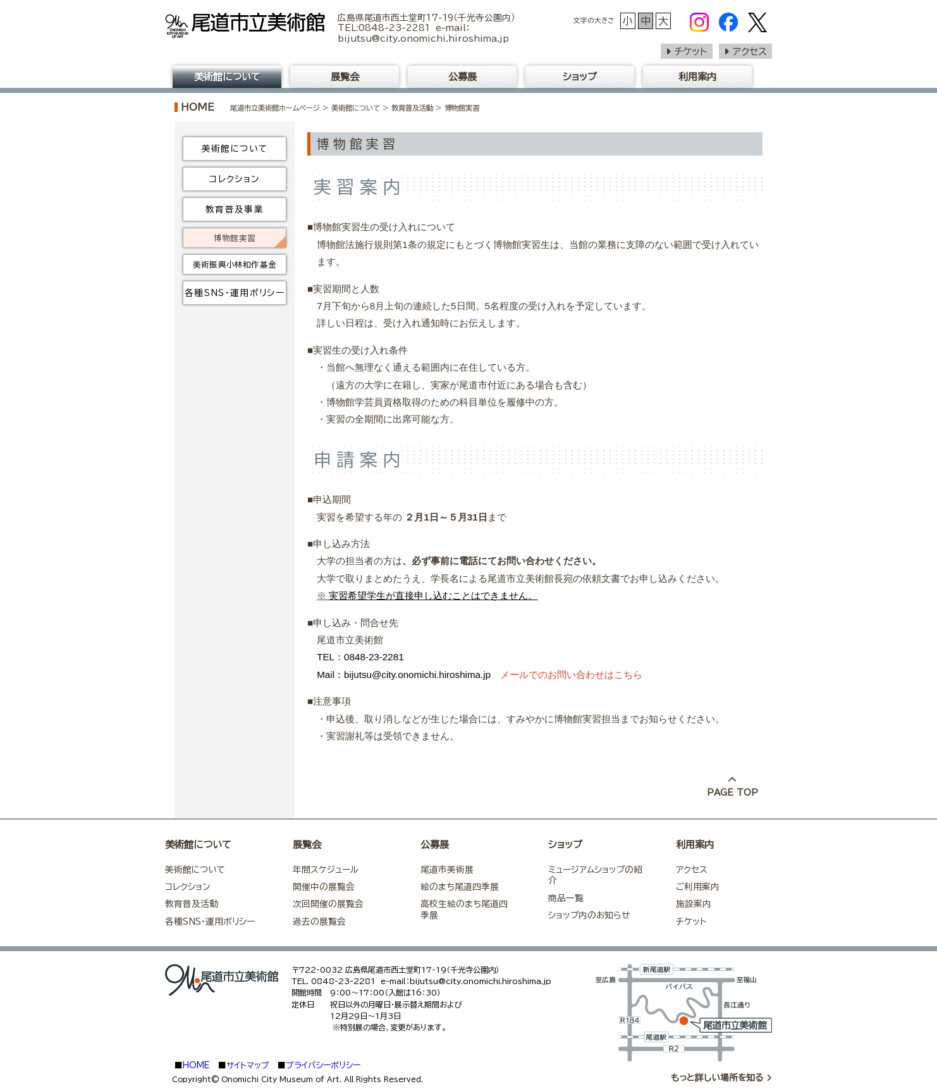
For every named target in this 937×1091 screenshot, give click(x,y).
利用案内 (697, 77)
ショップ (580, 77)
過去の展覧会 (319, 921)
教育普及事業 (234, 209)
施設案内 (693, 903)
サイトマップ (247, 1065)
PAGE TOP (732, 787)
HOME (197, 107)
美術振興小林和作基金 (234, 264)
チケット (690, 51)
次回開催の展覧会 (328, 903)
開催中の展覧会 (324, 886)
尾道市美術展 (447, 869)
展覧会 (345, 77)
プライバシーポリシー (323, 1065)
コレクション (234, 179)
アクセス (749, 51)
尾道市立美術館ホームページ (275, 107)
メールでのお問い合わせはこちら (571, 674)
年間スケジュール (325, 869)
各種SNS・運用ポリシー (235, 292)
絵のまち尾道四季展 (459, 886)
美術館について (355, 107)
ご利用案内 (698, 886)
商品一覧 (566, 898)
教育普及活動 (412, 107)
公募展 (462, 77)
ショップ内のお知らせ (589, 915)
